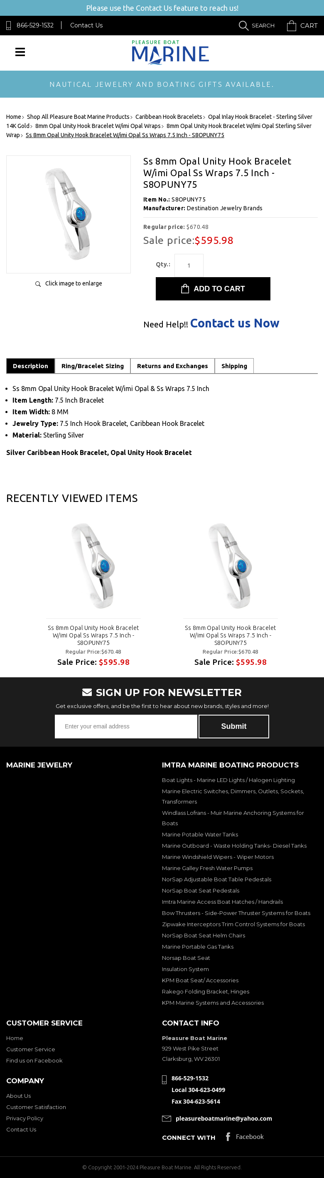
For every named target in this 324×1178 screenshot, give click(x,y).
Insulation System (185, 969)
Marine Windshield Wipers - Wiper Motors (218, 856)
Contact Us (86, 25)
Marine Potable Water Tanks (200, 834)
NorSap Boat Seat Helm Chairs (203, 935)
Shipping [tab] (234, 365)
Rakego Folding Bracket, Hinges (205, 991)
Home (14, 1038)
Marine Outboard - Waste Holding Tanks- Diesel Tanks (234, 845)
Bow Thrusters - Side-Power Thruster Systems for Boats (236, 913)
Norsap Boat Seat (186, 957)
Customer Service (30, 1049)
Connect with (189, 1137)
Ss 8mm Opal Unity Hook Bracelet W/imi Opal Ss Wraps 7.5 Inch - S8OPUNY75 (93, 635)
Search (263, 25)
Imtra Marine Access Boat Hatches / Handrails (222, 901)
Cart (309, 26)
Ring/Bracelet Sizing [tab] (92, 365)
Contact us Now (235, 323)
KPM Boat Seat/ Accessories (200, 980)
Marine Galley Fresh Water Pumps (207, 868)
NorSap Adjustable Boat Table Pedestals (216, 879)
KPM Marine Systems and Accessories (213, 1002)
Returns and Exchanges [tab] (172, 365)
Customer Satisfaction (36, 1107)
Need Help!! (165, 324)
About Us (18, 1095)
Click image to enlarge (73, 283)
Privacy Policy (24, 1118)
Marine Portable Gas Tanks (197, 946)
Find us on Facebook (34, 1060)
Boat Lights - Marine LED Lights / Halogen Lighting (228, 780)
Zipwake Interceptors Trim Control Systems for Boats (233, 924)
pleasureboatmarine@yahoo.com (224, 1118)
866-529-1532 (35, 25)
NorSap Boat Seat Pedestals (200, 890)
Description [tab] (30, 365)
